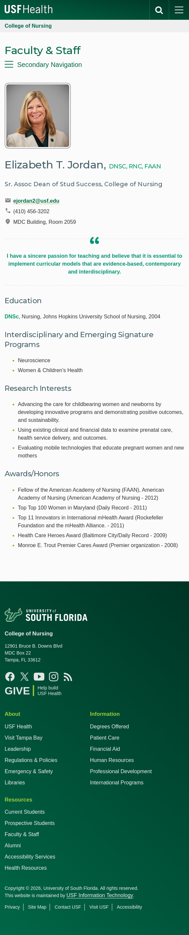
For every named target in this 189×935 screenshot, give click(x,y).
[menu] (94, 65)
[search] (159, 10)
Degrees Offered (109, 726)
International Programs (117, 782)
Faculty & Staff (22, 834)
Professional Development (121, 771)
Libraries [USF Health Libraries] (15, 782)
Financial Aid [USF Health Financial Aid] (105, 749)
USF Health (18, 726)
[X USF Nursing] (24, 676)
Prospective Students (30, 823)
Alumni (13, 845)
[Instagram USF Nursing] (53, 676)
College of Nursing (28, 26)
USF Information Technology (100, 895)
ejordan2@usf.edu (36, 201)
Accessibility (129, 907)
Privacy (12, 907)
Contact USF (68, 907)
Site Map (37, 907)
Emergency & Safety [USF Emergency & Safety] (29, 771)
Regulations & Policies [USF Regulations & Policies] (31, 760)
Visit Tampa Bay (23, 738)
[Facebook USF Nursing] (10, 676)
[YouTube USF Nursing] (39, 676)
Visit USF (99, 907)
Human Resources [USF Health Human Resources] (112, 760)
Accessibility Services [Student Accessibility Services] (30, 857)
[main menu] (179, 10)
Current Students (25, 812)
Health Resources (26, 868)
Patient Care (104, 738)
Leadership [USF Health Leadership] (18, 749)
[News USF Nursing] (68, 676)
